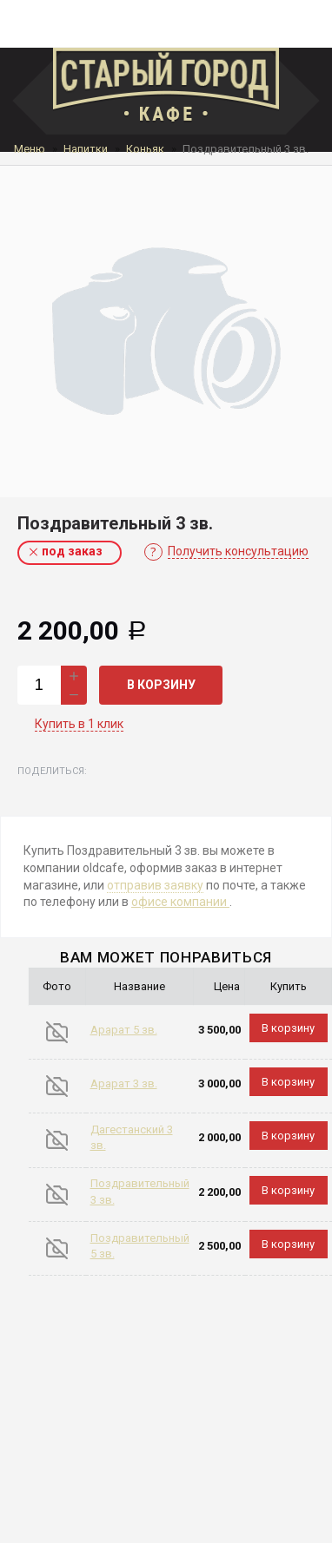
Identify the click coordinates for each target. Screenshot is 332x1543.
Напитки (85, 148)
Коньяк (145, 148)
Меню (29, 148)
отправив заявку (155, 885)
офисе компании (180, 902)
